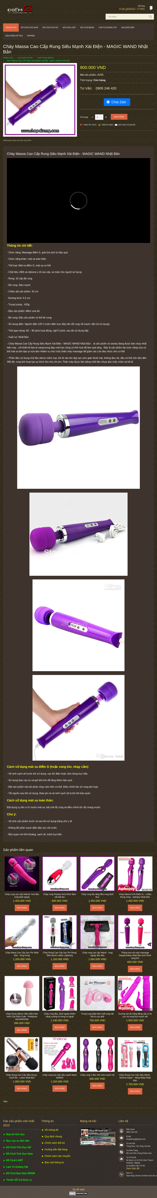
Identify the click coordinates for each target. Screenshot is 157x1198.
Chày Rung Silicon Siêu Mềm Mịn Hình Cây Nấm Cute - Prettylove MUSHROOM (22, 1017)
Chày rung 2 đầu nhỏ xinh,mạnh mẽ (97, 1075)
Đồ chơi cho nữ (50, 27)
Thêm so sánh (107, 125)
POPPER (31, 36)
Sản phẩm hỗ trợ (14, 36)
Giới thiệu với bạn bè (126, 125)
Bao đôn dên (127, 27)
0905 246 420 (106, 88)
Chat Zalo (118, 102)
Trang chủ (10, 27)
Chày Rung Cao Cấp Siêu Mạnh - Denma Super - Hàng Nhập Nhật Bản (135, 1078)
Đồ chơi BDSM (87, 27)
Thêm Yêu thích (89, 125)
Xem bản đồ (133, 1168)
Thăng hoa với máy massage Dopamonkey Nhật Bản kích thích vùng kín (135, 955)
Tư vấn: (86, 88)
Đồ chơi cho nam (29, 27)
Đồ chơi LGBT (69, 27)
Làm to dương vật (108, 27)
